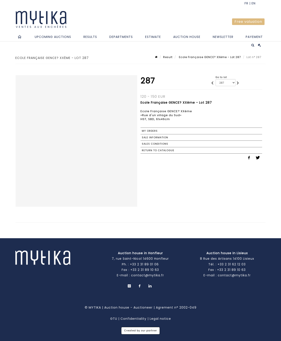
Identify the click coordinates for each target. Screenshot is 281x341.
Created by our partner (140, 330)
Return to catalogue (158, 150)
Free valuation (248, 21)
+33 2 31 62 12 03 (232, 264)
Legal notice (160, 318)
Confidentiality (133, 318)
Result (168, 57)
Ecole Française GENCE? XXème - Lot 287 (209, 57)
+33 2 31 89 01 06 (144, 264)
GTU (113, 318)
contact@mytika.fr (147, 275)
